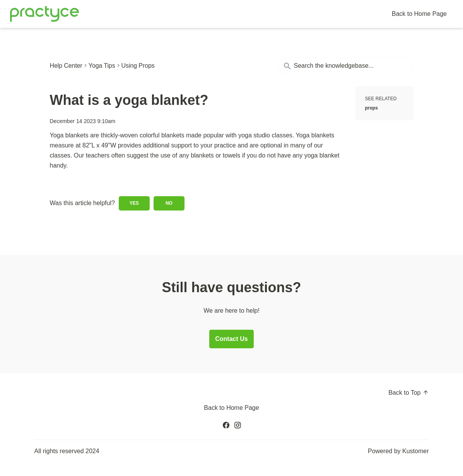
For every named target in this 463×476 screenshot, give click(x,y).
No (169, 203)
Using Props (138, 66)
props (371, 108)
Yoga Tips (102, 66)
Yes (134, 203)
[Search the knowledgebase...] (345, 66)
